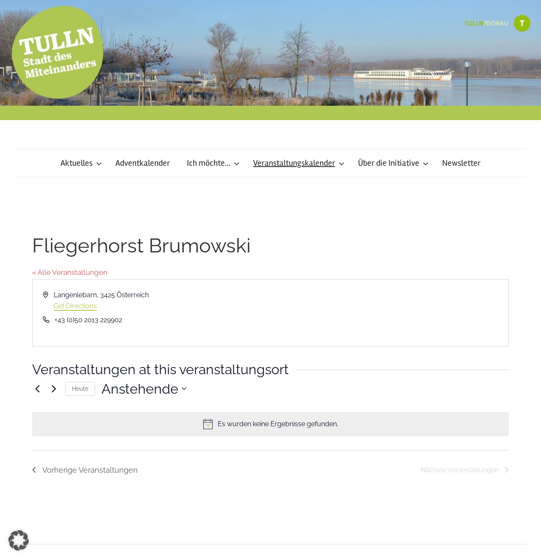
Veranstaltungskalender (298, 163)
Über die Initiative (393, 163)
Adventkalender (142, 163)
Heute (80, 388)
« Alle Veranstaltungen (69, 272)
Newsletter (461, 163)
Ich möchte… (213, 163)
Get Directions (75, 306)
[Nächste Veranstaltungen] (54, 389)
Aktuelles (81, 163)
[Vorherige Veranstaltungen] (37, 389)
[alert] (270, 424)
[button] (18, 540)
